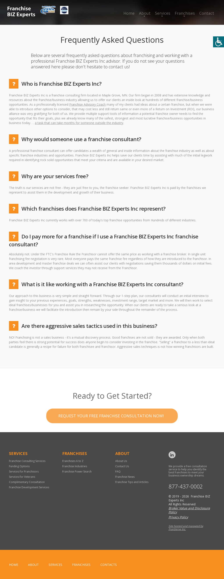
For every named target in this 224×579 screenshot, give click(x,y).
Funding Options (19, 466)
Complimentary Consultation (27, 482)
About (145, 13)
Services (162, 13)
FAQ (118, 471)
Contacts (108, 565)
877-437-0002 (186, 486)
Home (129, 13)
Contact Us (122, 466)
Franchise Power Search (77, 471)
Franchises (185, 13)
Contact (206, 13)
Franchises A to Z (73, 461)
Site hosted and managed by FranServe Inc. (186, 527)
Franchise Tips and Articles (131, 482)
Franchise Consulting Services (27, 461)
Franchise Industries (74, 466)
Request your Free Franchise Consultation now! (111, 427)
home (13, 565)
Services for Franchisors (24, 471)
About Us (121, 461)
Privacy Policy (178, 517)
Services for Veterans (22, 477)
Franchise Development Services (29, 487)
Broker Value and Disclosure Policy (189, 510)
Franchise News (125, 477)
